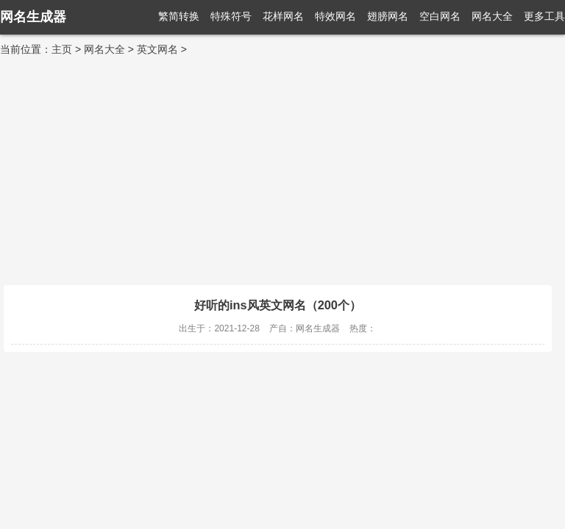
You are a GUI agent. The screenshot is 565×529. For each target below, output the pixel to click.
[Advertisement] (282, 167)
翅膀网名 (387, 16)
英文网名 (157, 49)
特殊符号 (231, 16)
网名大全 (492, 16)
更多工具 (544, 16)
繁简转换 (178, 16)
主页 (61, 49)
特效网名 (335, 16)
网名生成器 (33, 17)
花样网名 (283, 16)
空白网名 (440, 16)
